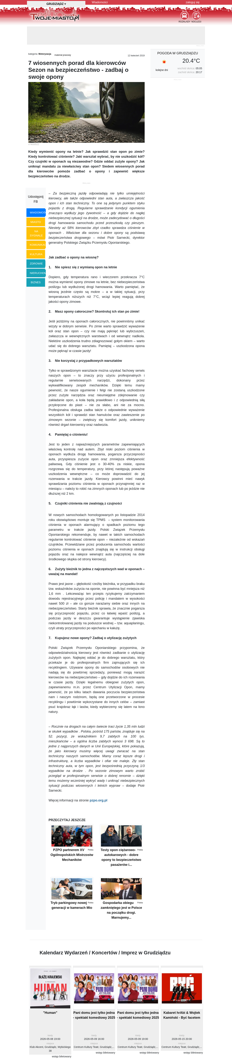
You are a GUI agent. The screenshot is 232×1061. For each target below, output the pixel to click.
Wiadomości (100, 2)
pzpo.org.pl (98, 800)
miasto (35, 221)
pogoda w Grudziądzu (177, 53)
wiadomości (39, 212)
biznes (36, 282)
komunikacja (40, 244)
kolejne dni (162, 70)
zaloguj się (193, 2)
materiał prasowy (62, 55)
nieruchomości (41, 273)
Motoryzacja (44, 54)
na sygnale (36, 233)
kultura (36, 254)
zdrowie (36, 263)
